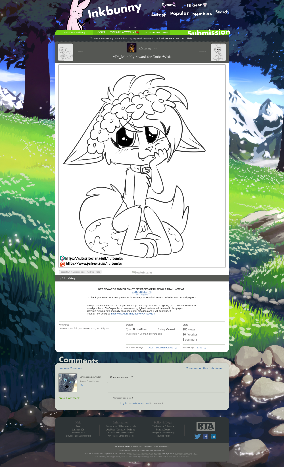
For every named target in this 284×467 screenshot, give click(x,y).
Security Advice (78, 432)
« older (81, 51)
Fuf (63, 278)
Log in (123, 403)
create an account (174, 38)
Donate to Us (111, 426)
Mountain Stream (182, 453)
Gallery (71, 278)
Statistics (121, 429)
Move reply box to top (122, 398)
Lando (195, 453)
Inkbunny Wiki (78, 429)
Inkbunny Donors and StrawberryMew (145, 453)
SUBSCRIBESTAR (142, 292)
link (81, 384)
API (109, 436)
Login (100, 32)
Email (78, 426)
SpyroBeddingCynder (90, 376)
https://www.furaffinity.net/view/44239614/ (133, 313)
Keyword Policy (163, 436)
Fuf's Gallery (147, 48)
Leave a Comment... (72, 368)
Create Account (123, 32)
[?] (176, 347)
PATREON (142, 294)
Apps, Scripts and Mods (123, 436)
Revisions (131, 429)
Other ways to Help (127, 426)
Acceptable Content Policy (163, 432)
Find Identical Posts (164, 347)
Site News (110, 429)
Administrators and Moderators (121, 432)
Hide (189, 38)
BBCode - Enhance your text (78, 436)
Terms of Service (163, 429)
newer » (202, 51)
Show (151, 347)
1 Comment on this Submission (203, 368)
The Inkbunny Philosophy (163, 426)
